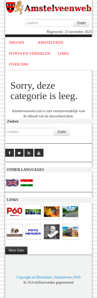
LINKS (63, 53)
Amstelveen (63, 277)
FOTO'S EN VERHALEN (29, 53)
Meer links (16, 250)
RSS (77, 277)
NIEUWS (16, 42)
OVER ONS (18, 64)
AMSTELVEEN (50, 42)
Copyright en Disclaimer (34, 277)
